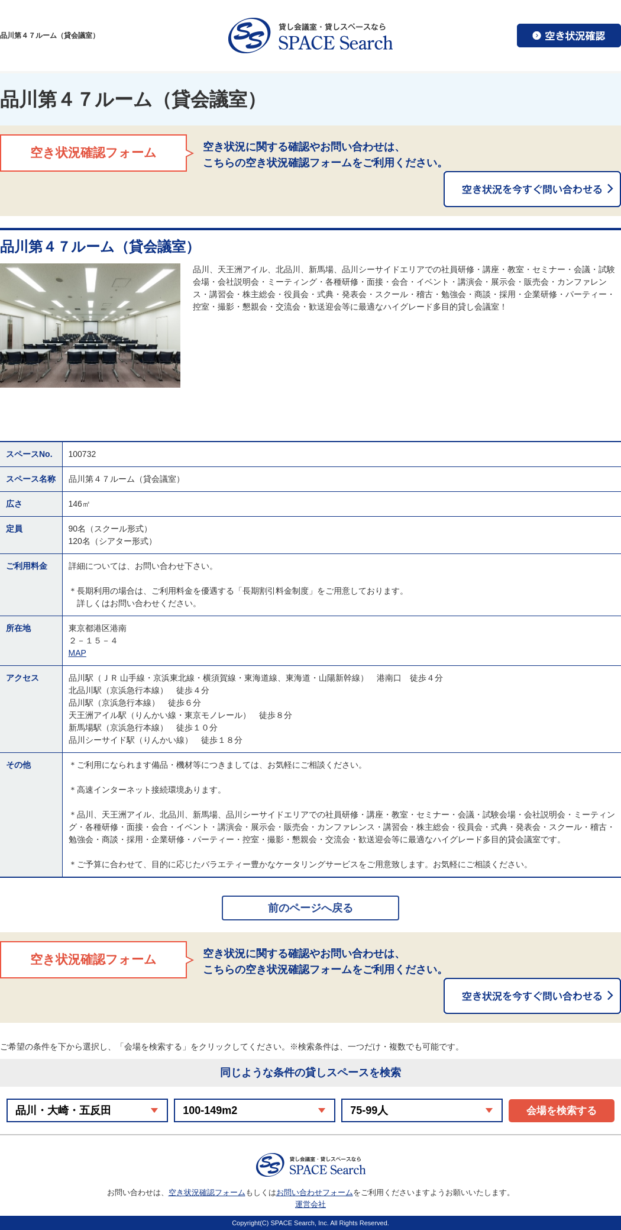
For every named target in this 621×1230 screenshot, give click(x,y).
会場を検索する (561, 1110)
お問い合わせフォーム (314, 1192)
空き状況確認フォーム (207, 1192)
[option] (90, 325)
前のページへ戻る (310, 908)
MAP (77, 653)
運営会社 (310, 1204)
